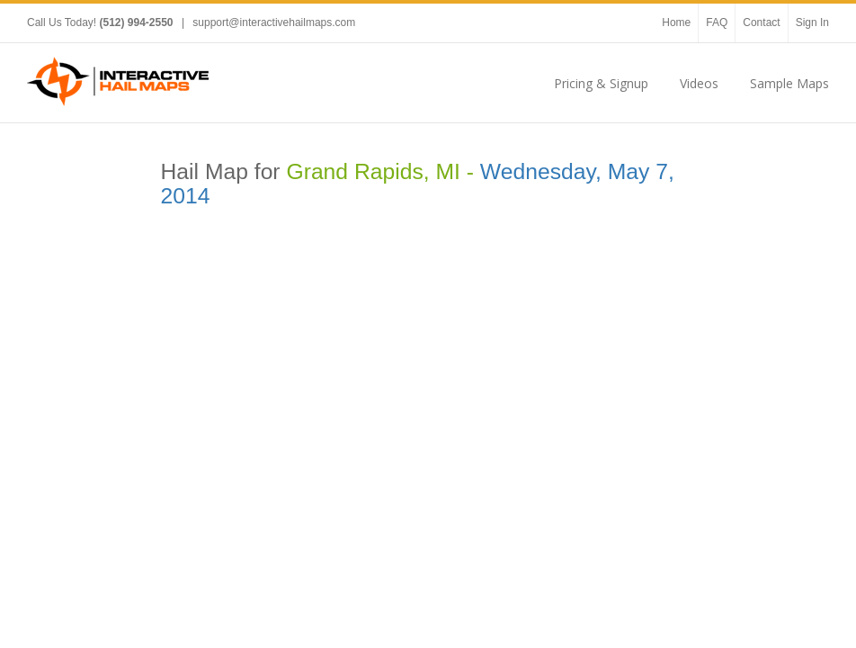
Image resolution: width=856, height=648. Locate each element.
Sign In (812, 22)
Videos (699, 83)
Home (676, 22)
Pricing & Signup (601, 83)
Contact (761, 22)
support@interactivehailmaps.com (273, 22)
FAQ (716, 22)
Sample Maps (789, 83)
